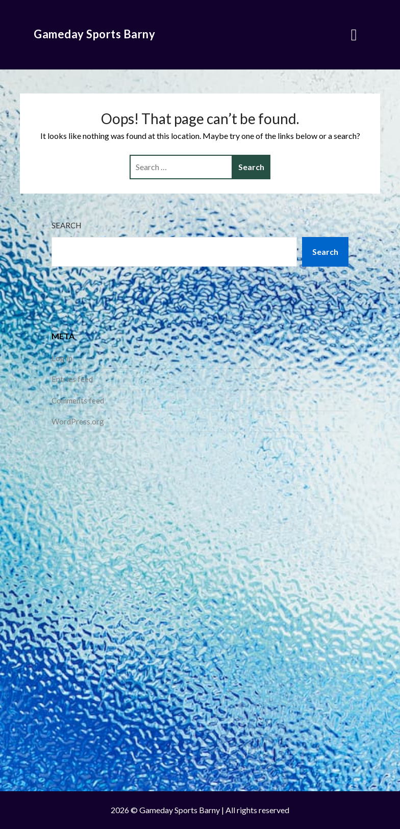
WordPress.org (78, 421)
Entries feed (72, 379)
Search (66, 225)
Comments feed (78, 400)
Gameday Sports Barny (94, 34)
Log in (62, 358)
